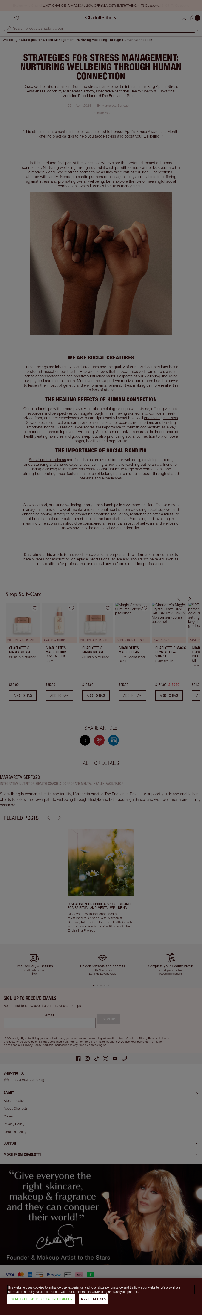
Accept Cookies (93, 1299)
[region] (101, 1296)
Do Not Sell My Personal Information (41, 1299)
